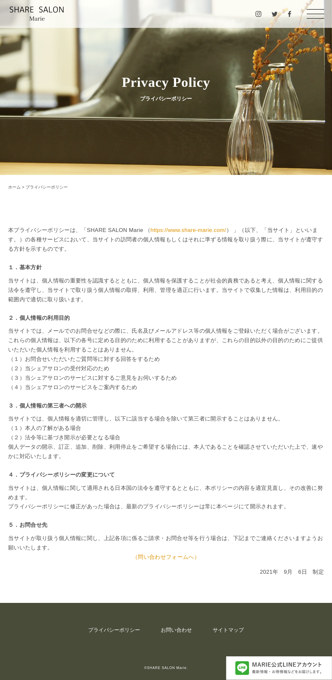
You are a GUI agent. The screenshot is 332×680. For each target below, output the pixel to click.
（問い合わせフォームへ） (166, 557)
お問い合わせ (176, 630)
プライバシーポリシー (114, 630)
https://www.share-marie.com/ (188, 230)
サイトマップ (228, 630)
